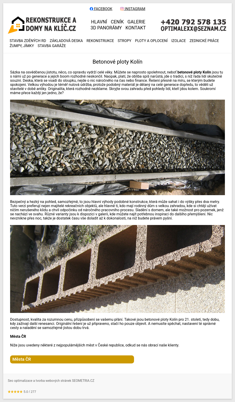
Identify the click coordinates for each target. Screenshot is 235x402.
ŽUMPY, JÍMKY (22, 46)
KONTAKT (136, 27)
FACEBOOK (101, 9)
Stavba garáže (52, 46)
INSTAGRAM (132, 9)
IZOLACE (178, 41)
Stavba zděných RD (28, 41)
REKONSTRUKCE (100, 41)
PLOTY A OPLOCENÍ (151, 41)
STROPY (124, 41)
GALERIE (136, 22)
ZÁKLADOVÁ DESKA (66, 41)
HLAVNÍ (99, 22)
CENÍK (117, 22)
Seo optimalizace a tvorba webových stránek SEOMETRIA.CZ (51, 380)
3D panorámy (106, 27)
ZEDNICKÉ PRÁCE (204, 41)
